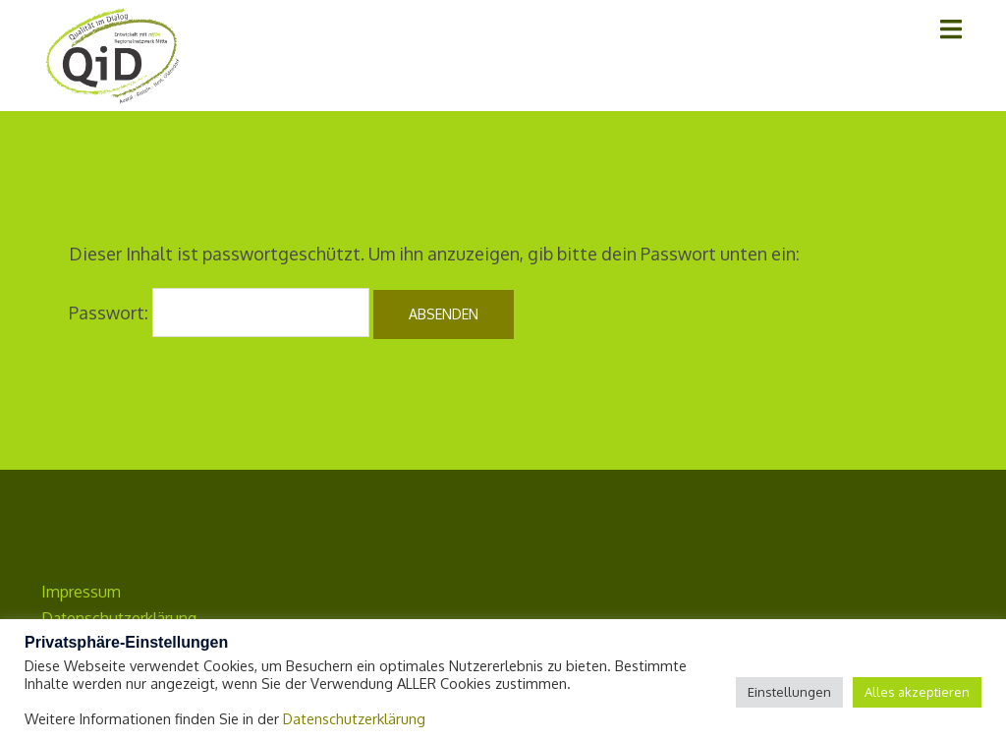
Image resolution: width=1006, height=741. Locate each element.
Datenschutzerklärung (354, 718)
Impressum (81, 591)
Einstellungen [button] (789, 692)
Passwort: (219, 312)
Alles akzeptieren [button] (917, 692)
